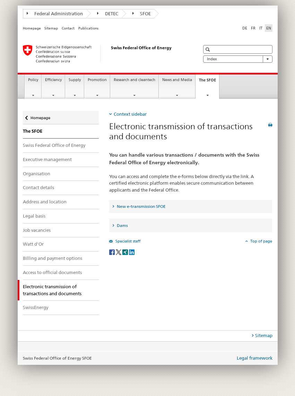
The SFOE (209, 82)
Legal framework (254, 358)
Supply (75, 80)
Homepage (32, 28)
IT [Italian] (260, 28)
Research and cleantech (134, 80)
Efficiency (53, 80)
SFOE (141, 13)
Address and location (45, 201)
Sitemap (51, 28)
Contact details (38, 187)
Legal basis (34, 216)
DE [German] (244, 28)
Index (238, 59)
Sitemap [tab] (263, 335)
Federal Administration (55, 13)
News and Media (177, 80)
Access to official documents (52, 272)
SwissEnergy (35, 307)
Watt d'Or (33, 244)
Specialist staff (127, 241)
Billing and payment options (52, 258)
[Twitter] (119, 251)
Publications (88, 28)
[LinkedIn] (132, 251)
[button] (208, 49)
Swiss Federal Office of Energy (54, 145)
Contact (68, 28)
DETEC (107, 13)
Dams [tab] (122, 225)
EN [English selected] (268, 28)
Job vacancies (37, 230)
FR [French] (253, 28)
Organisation (36, 173)
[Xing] (125, 251)
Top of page (260, 241)
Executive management (47, 159)
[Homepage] (104, 53)
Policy (33, 80)
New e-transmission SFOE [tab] (141, 206)
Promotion (97, 80)
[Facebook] (112, 251)
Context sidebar (130, 114)
